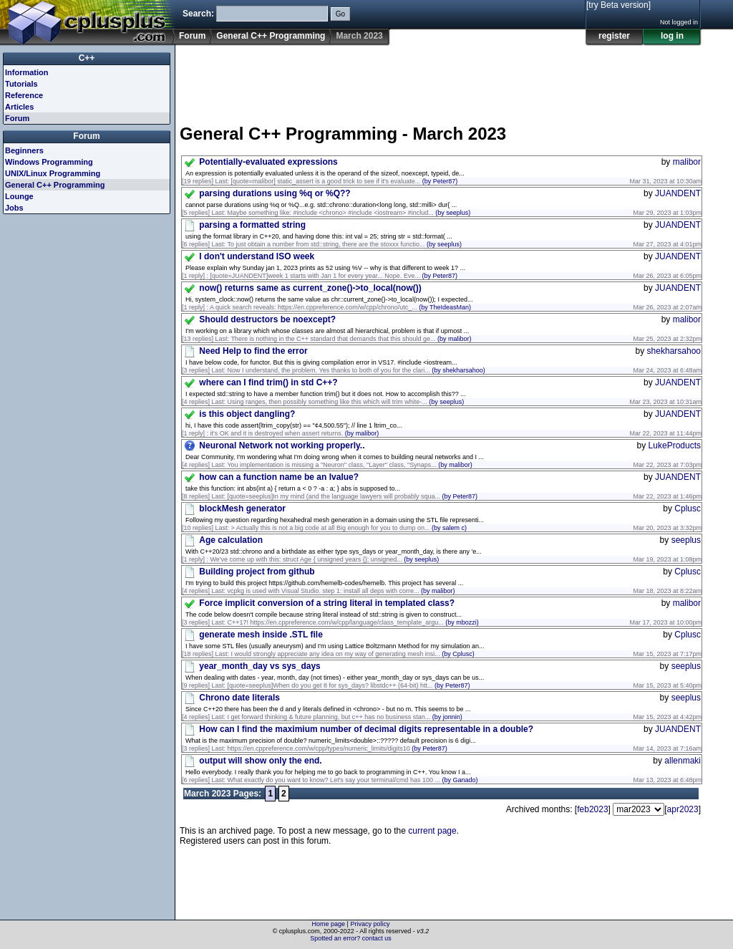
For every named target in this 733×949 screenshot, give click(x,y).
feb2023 (592, 809)
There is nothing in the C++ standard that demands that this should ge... (350, 338)
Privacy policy (369, 924)
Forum (192, 36)
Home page (329, 924)
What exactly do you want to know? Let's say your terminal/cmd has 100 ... (353, 780)
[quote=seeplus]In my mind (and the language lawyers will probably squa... (352, 496)
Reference (24, 95)
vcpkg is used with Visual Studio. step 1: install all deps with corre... (341, 590)
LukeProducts (675, 445)
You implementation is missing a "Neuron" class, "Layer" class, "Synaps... (349, 464)
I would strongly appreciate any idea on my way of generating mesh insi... (353, 653)
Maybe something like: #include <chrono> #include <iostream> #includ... (349, 212)
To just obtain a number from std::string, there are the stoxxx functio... (344, 244)
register (614, 36)
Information (27, 72)
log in (672, 36)
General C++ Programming (270, 36)
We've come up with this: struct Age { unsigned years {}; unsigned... (325, 559)
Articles (19, 106)
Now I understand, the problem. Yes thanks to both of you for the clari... (356, 370)
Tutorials (21, 84)
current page (432, 831)
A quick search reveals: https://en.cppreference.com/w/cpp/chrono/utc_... (340, 307)
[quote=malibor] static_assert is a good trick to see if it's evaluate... (344, 181)
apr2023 (683, 809)
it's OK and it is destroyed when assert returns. (294, 433)
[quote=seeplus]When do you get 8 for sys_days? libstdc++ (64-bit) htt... (349, 685)
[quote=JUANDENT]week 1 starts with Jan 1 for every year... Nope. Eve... (333, 275)
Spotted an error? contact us (351, 938)
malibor (687, 162)
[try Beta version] (618, 5)
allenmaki (682, 761)
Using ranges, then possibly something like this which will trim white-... (346, 401)
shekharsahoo (674, 351)
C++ (87, 58)
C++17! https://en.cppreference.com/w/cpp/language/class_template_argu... (353, 622)
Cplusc (687, 509)
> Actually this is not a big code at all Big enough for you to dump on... (349, 527)
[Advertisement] (440, 78)
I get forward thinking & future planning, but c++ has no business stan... (345, 717)
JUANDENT (678, 193)
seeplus (686, 540)
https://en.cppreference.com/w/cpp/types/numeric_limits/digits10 (337, 748)
